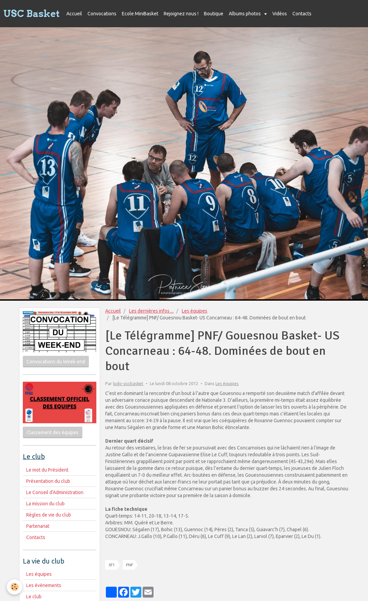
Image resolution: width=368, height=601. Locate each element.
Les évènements (43, 585)
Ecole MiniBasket (140, 13)
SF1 (112, 565)
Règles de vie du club (48, 515)
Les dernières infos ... (151, 311)
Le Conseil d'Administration (54, 492)
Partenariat (37, 526)
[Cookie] (14, 587)
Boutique (213, 13)
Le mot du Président (47, 470)
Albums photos (245, 13)
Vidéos (279, 13)
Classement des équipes (53, 432)
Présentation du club (48, 481)
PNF (129, 565)
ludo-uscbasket (128, 383)
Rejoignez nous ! (181, 13)
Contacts (301, 13)
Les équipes (194, 311)
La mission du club (45, 503)
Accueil (74, 13)
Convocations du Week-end (56, 361)
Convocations (101, 13)
